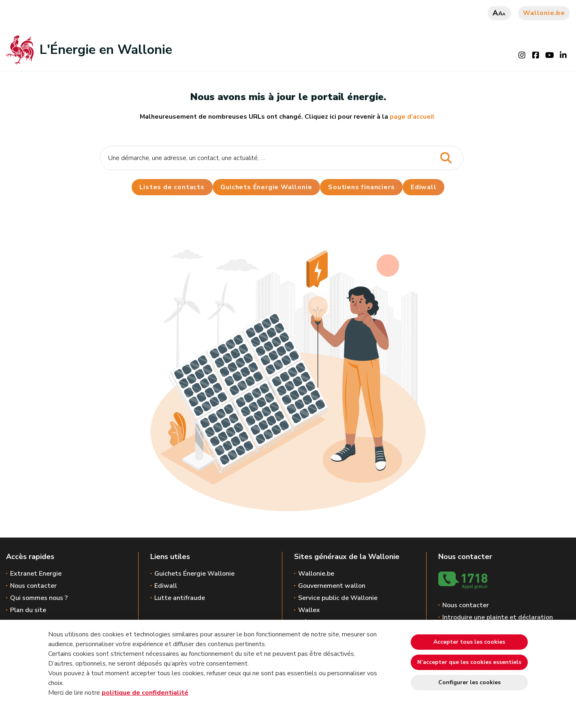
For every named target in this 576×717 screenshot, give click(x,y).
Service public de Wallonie (338, 598)
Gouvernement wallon (331, 586)
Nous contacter (33, 586)
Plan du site (28, 610)
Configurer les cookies (469, 682)
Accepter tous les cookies (469, 642)
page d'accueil (412, 116)
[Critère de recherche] (281, 158)
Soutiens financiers (361, 187)
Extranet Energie (36, 574)
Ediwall (165, 586)
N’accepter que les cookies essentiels (469, 662)
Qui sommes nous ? (39, 598)
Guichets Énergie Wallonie (266, 187)
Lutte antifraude (179, 598)
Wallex (309, 610)
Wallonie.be (544, 13)
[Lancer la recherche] (445, 158)
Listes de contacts (171, 187)
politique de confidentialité (145, 692)
